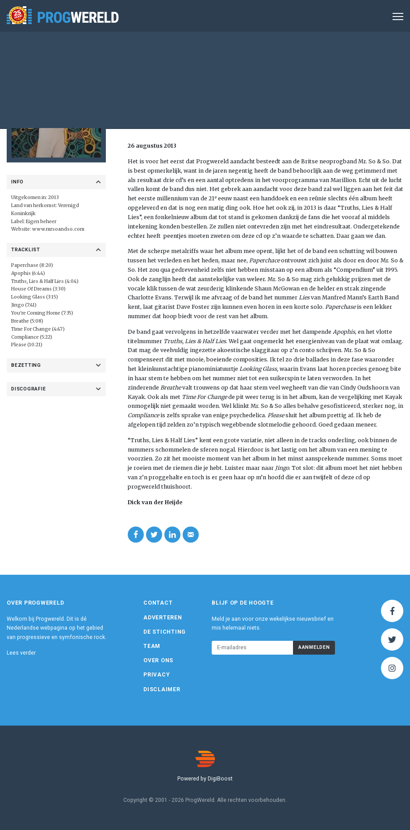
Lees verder (21, 653)
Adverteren (162, 617)
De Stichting (164, 632)
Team (151, 646)
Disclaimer (161, 689)
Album (223, 91)
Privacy (156, 675)
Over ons (158, 660)
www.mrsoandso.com (58, 229)
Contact (157, 603)
